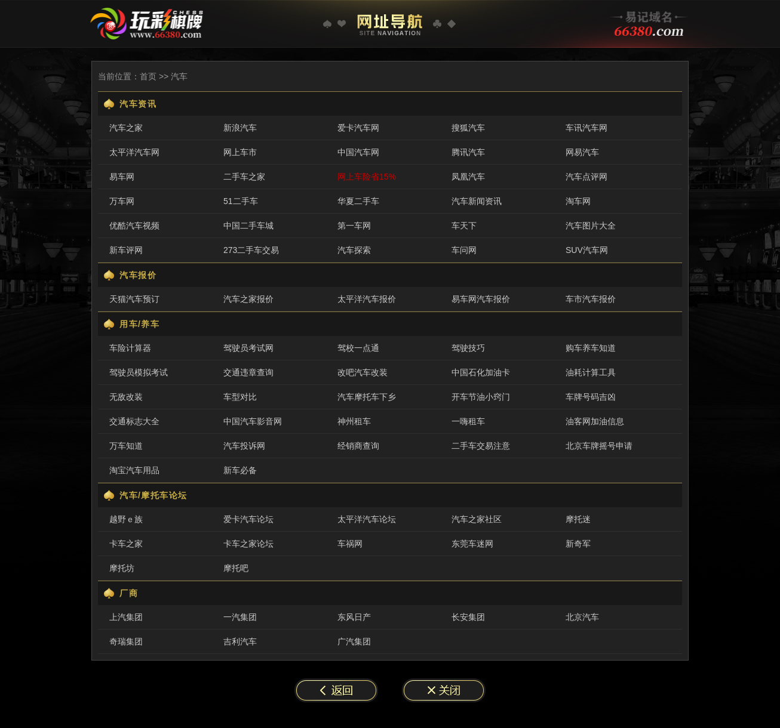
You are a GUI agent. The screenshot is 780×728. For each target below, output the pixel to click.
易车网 (121, 176)
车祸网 (350, 543)
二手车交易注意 (481, 446)
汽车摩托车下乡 (366, 397)
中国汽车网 (358, 152)
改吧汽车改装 (362, 372)
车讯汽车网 (586, 127)
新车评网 (126, 250)
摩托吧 (235, 568)
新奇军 (578, 543)
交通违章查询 (248, 372)
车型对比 (240, 397)
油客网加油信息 (595, 421)
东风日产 (354, 617)
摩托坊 (121, 568)
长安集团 (468, 617)
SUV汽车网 (587, 250)
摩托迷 (578, 519)
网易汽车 (582, 152)
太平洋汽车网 (134, 152)
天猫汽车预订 (134, 299)
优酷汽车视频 (134, 225)
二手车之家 (244, 176)
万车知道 (126, 446)
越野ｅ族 (126, 519)
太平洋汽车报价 (366, 299)
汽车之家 (126, 127)
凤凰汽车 (468, 176)
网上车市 (240, 152)
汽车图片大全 (591, 225)
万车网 (121, 201)
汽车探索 (354, 250)
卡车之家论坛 (248, 543)
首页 (148, 76)
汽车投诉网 (244, 446)
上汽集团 (126, 617)
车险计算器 (130, 348)
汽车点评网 (586, 176)
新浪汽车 (240, 127)
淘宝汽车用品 (134, 470)
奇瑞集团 (126, 641)
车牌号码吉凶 (591, 397)
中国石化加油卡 (481, 372)
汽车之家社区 (477, 519)
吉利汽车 (240, 641)
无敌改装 (126, 397)
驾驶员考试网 (248, 348)
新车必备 (240, 470)
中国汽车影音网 (252, 421)
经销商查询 (358, 446)
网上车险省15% (366, 176)
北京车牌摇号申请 (599, 446)
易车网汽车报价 (481, 299)
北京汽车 (582, 617)
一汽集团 (240, 617)
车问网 (464, 250)
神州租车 (354, 421)
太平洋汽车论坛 (366, 519)
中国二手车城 (248, 225)
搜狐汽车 (468, 127)
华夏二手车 (358, 201)
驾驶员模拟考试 (138, 372)
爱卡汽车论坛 (248, 519)
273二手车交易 (251, 250)
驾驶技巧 (468, 348)
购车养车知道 (591, 348)
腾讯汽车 (468, 152)
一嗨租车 (468, 421)
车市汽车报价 (591, 299)
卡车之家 (126, 543)
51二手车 (240, 201)
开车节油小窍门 (481, 397)
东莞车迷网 (472, 543)
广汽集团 (354, 641)
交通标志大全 (134, 421)
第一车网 (354, 225)
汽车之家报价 (248, 299)
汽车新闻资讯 (477, 201)
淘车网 (578, 201)
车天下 (464, 225)
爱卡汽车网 (358, 127)
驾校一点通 (358, 348)
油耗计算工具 (591, 372)
